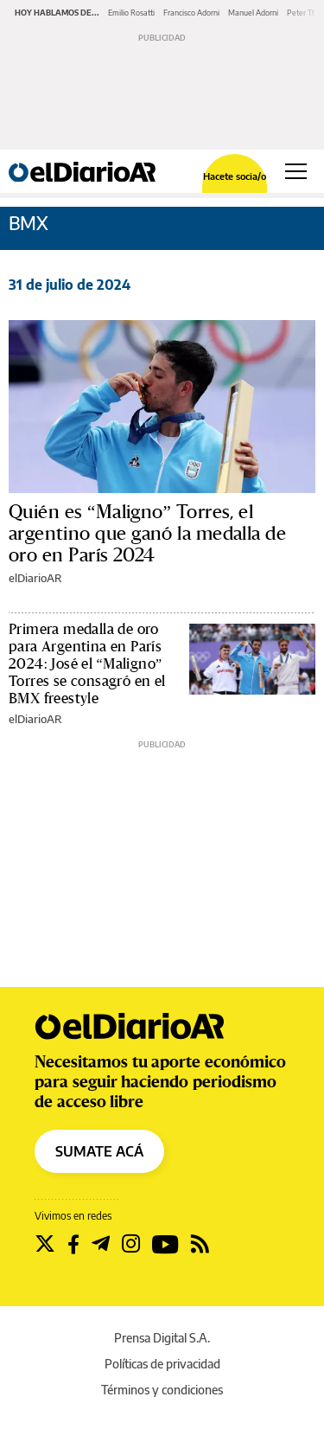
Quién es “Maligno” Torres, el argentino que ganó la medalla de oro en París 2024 (147, 534)
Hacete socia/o (234, 176)
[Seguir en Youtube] (165, 1243)
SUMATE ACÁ (99, 1151)
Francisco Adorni (191, 12)
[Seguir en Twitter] (45, 1244)
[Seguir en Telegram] (101, 1244)
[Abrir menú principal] (296, 171)
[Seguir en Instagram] (131, 1244)
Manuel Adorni (253, 12)
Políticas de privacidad (162, 1363)
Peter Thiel (305, 12)
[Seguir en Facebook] (73, 1243)
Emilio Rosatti (131, 12)
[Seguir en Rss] (200, 1244)
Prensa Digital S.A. (162, 1337)
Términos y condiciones (162, 1389)
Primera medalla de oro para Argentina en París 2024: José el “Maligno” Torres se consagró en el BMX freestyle (87, 664)
